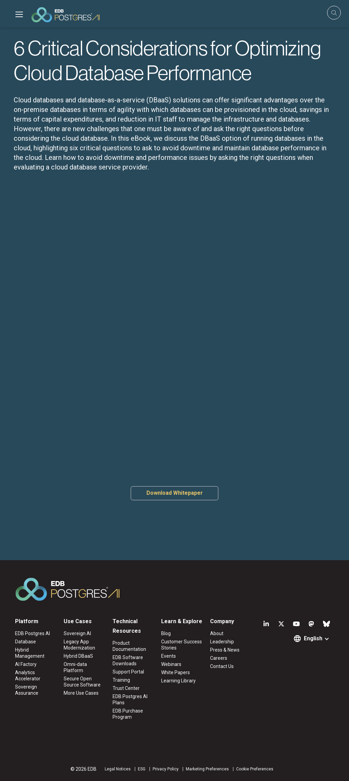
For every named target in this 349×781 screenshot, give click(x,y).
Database (25, 641)
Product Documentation (129, 646)
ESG (141, 769)
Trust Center (126, 688)
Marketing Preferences (207, 769)
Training (121, 680)
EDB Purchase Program (128, 714)
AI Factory (26, 664)
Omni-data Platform (75, 667)
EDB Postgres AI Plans (130, 699)
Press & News (225, 650)
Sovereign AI (77, 633)
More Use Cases (81, 693)
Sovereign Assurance (26, 690)
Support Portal (128, 672)
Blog (166, 633)
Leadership (222, 641)
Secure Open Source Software (82, 682)
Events (168, 656)
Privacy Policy (166, 769)
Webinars (171, 664)
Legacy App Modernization (79, 645)
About (216, 633)
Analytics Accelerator (27, 675)
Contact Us (222, 666)
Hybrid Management (29, 653)
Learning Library (178, 680)
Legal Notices (118, 769)
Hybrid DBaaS (78, 656)
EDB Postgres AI (32, 633)
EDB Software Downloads (128, 660)
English (313, 638)
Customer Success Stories (181, 645)
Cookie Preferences (254, 769)
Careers (218, 658)
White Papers (175, 672)
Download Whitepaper (174, 493)
